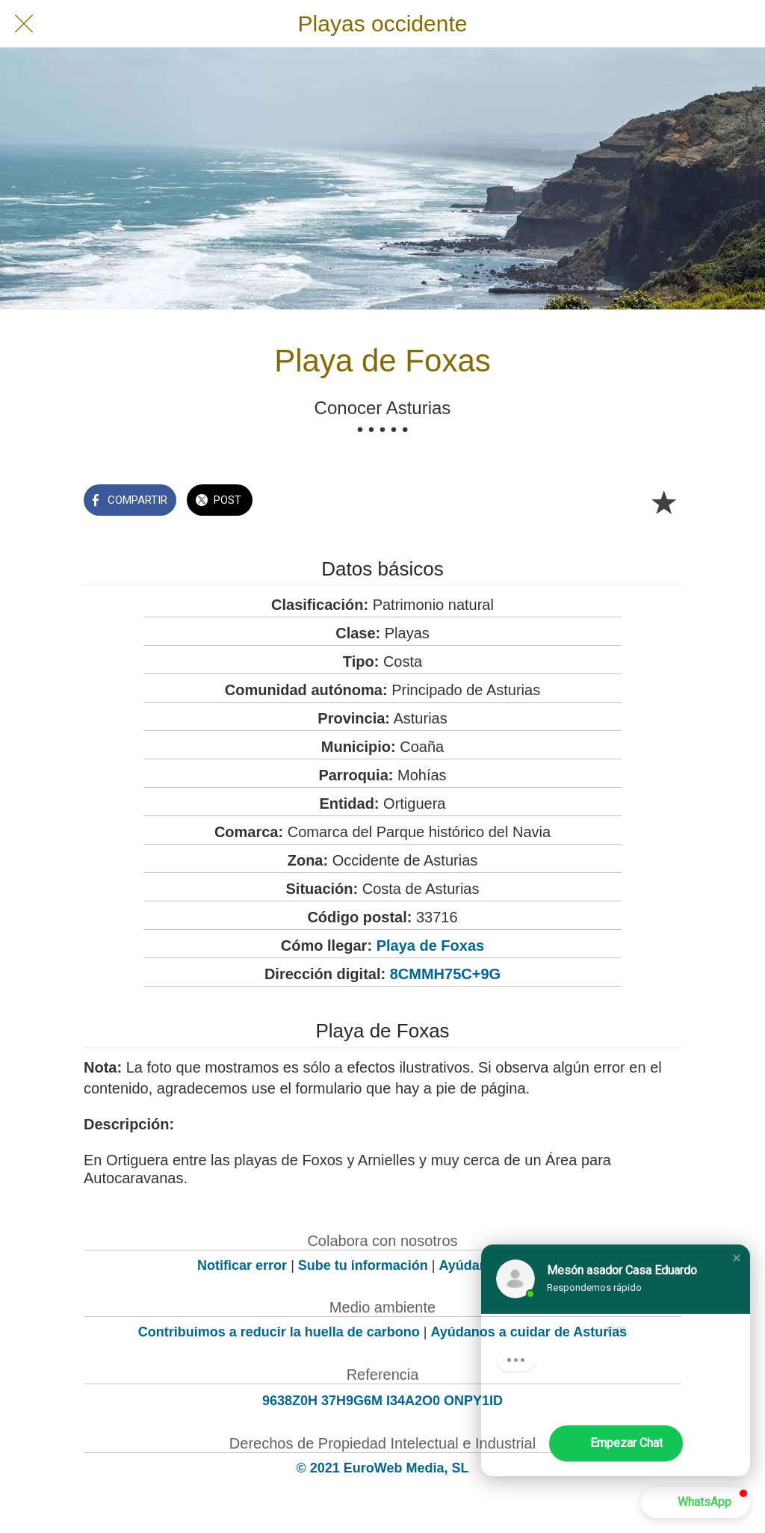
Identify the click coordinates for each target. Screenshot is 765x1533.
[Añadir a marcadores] (663, 501)
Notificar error (242, 1265)
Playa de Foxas (431, 945)
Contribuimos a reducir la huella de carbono (279, 1331)
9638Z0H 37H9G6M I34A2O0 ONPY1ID (382, 1400)
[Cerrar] (24, 24)
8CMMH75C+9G (445, 974)
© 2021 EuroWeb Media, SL (383, 1467)
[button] (736, 1257)
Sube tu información (363, 1265)
